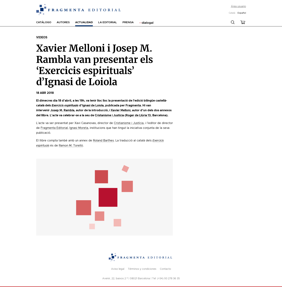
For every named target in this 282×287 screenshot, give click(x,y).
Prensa (128, 22)
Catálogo (43, 22)
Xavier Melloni (120, 110)
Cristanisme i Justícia (109, 115)
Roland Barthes (103, 140)
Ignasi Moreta (78, 128)
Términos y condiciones (142, 269)
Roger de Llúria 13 (138, 115)
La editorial (107, 22)
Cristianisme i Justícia (129, 123)
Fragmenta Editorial (54, 128)
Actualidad (84, 22)
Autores (63, 22)
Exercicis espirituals (65, 105)
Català (232, 13)
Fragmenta (133, 105)
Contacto (165, 269)
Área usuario (238, 6)
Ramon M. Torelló (71, 145)
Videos (41, 37)
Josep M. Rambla (62, 110)
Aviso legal (117, 269)
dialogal (147, 22)
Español (242, 13)
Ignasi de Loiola (93, 105)
